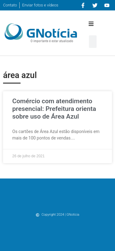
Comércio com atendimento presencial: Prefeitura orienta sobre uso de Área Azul (54, 108)
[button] (91, 23)
